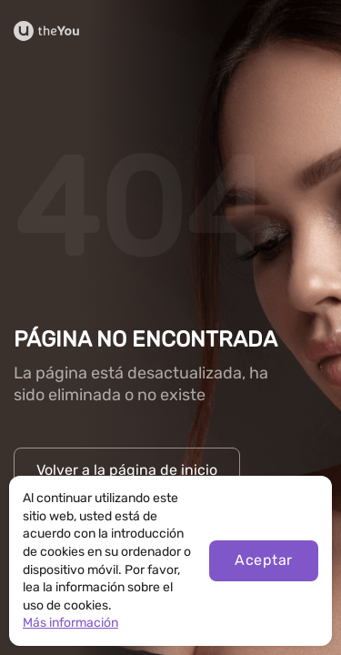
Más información (70, 622)
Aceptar (263, 560)
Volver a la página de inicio (126, 470)
